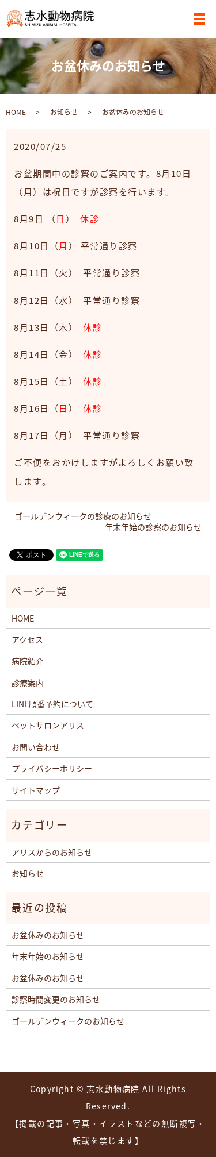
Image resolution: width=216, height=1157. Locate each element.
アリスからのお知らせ (52, 852)
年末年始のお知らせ (48, 956)
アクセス (27, 639)
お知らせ (64, 112)
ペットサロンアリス (48, 725)
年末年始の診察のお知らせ (153, 527)
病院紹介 (28, 660)
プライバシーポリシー (52, 768)
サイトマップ (36, 790)
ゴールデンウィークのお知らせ (68, 1021)
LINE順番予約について (52, 703)
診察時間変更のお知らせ (56, 999)
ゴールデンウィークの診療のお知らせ (82, 516)
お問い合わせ (36, 747)
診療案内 (28, 682)
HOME (16, 112)
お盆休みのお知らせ (48, 934)
